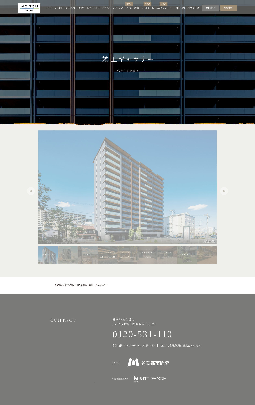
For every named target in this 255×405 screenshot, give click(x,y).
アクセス (106, 8)
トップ (49, 8)
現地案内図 (194, 8)
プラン (129, 8)
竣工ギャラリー (163, 8)
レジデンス (118, 8)
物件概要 (181, 8)
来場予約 (228, 8)
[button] (224, 192)
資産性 (81, 8)
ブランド (59, 8)
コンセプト (70, 8)
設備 (136, 8)
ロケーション (93, 8)
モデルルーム (147, 8)
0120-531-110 (142, 334)
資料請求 (210, 8)
